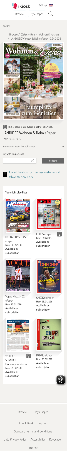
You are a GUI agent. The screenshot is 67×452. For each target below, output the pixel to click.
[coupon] (16, 161)
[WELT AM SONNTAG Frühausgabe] (18, 335)
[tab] (33, 153)
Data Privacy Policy (15, 439)
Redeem (53, 160)
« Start (6, 25)
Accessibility (38, 439)
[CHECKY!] (49, 276)
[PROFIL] (49, 334)
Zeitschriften (28, 34)
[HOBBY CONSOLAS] (18, 215)
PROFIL (44, 355)
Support (43, 423)
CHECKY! (45, 297)
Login (43, 5)
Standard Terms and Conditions (33, 431)
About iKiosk (26, 423)
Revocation (55, 439)
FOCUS (44, 234)
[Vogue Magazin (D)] (18, 275)
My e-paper (37, 14)
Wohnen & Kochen (49, 34)
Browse (19, 14)
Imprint (33, 447)
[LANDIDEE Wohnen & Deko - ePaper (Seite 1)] (33, 81)
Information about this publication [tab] (19, 146)
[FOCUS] (49, 214)
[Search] (51, 14)
